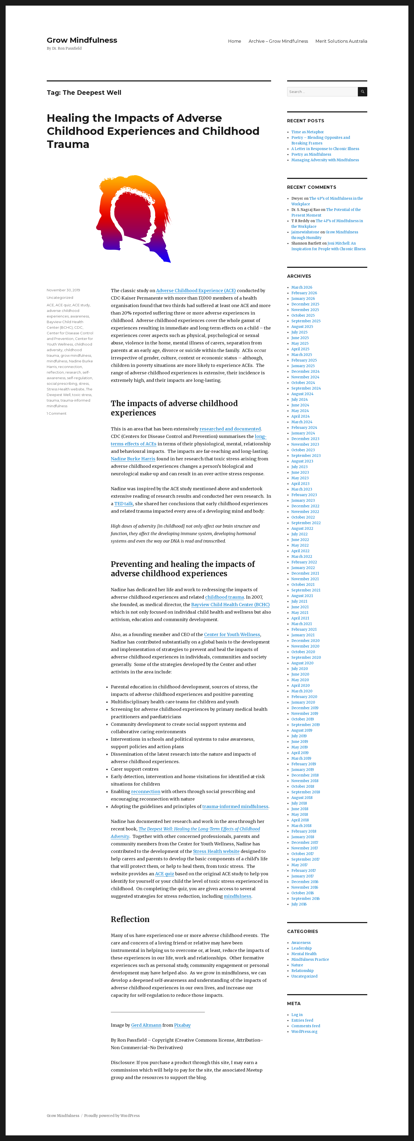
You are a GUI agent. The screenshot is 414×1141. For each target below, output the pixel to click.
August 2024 (302, 394)
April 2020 (300, 685)
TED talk (123, 503)
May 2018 (299, 814)
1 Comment (57, 413)
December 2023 (305, 439)
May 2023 (300, 478)
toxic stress (81, 395)
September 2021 (305, 590)
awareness (79, 316)
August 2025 (302, 326)
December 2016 (304, 882)
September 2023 (306, 455)
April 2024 (300, 416)
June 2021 (299, 607)
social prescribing (62, 383)
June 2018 (299, 809)
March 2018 (301, 826)
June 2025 (300, 338)
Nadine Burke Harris (133, 458)
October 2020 (303, 652)
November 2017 (304, 848)
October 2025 (303, 315)
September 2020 (306, 657)
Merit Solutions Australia (341, 41)
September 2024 (306, 388)
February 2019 (303, 764)
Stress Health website (216, 851)
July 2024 (299, 399)
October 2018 (302, 786)
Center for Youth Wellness (232, 634)
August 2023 (302, 461)
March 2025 (301, 354)
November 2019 (304, 713)
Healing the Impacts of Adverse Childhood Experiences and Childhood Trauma (153, 131)
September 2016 (305, 898)
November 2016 (304, 887)
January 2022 (303, 568)
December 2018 (305, 775)
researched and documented (230, 429)
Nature (297, 965)
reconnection (145, 791)
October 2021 (302, 584)
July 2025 (299, 332)
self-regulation (79, 378)
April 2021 (300, 618)
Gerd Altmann (146, 1025)
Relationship (302, 971)
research (73, 372)
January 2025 (303, 366)
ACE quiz (164, 873)
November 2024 (305, 377)
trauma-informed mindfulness (235, 806)
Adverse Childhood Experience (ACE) (196, 290)
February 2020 (304, 697)
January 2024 (303, 433)
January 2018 (302, 837)
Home (234, 41)
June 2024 (300, 405)
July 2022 (299, 534)
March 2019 (301, 758)
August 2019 (301, 730)
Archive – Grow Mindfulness (278, 41)
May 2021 (299, 612)
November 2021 (305, 579)
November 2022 (305, 511)
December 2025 (305, 304)
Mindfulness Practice (310, 959)
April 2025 (300, 349)
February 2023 (304, 495)
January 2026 (303, 298)
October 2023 (303, 450)
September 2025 (306, 321)
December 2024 (305, 371)
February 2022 (304, 562)
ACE (50, 305)
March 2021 (301, 624)
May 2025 (299, 343)
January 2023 (303, 500)
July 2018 (299, 803)
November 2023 (305, 444)
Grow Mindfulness (82, 40)
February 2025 (304, 360)
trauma (53, 400)
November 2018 (304, 781)
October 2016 (302, 893)
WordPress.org (304, 1031)
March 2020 (302, 691)
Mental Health (304, 954)
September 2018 (305, 792)
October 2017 (302, 854)
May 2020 (300, 680)
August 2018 (302, 797)
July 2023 (299, 467)
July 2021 (299, 601)
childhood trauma (224, 597)
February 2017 (303, 870)
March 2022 (301, 556)
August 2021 (302, 596)
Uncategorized (60, 297)
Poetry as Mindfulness (311, 154)
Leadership (301, 948)
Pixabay (182, 1025)
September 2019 (305, 725)
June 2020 (300, 674)
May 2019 (299, 747)
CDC (78, 327)
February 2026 (304, 293)
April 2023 (300, 483)
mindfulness (237, 896)
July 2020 (299, 668)
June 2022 (300, 540)
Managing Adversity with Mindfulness (325, 160)
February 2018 (303, 831)
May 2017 (299, 865)
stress (84, 383)
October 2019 (302, 719)
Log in (297, 1015)
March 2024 (302, 422)
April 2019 (299, 753)
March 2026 (301, 287)
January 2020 (303, 702)
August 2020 (302, 663)
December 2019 (304, 708)
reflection (55, 372)
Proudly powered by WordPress (112, 1115)
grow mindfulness (76, 355)
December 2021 (305, 573)
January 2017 (302, 876)
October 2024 (303, 383)
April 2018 (300, 820)
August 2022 (302, 528)
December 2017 (304, 842)
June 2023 (300, 472)
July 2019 (299, 736)
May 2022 (300, 545)
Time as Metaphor (307, 132)
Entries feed (302, 1020)
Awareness (301, 942)
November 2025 (305, 310)
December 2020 (305, 640)
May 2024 (300, 411)
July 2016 (299, 904)
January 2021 (302, 635)
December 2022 (305, 506)
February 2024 (304, 427)
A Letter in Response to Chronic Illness (325, 149)
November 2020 (305, 646)
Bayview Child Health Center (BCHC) (230, 604)
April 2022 (300, 551)
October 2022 (303, 517)
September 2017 (305, 859)
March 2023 (301, 489)
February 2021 (304, 629)
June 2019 (299, 741)
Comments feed (305, 1026)
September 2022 (306, 523)
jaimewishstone (305, 232)
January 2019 (302, 769)
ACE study (81, 305)
